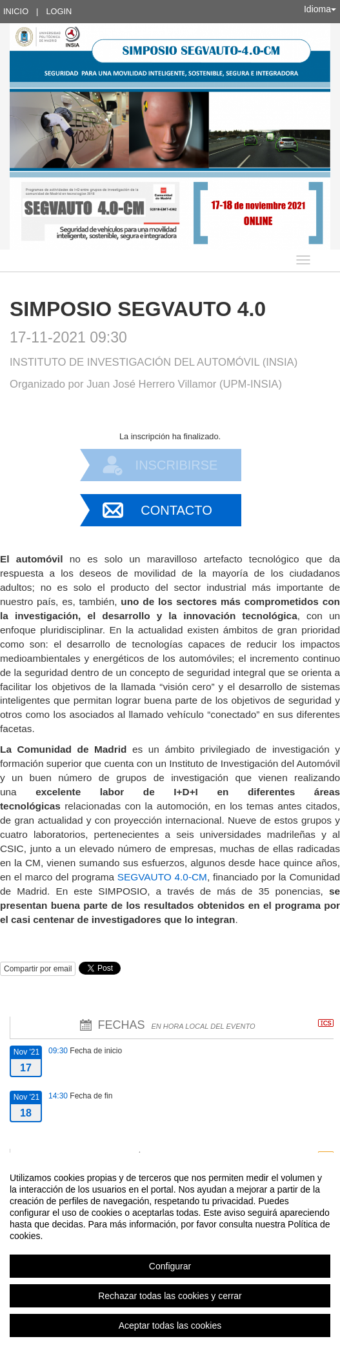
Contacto (176, 510)
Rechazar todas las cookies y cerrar (170, 1296)
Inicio (15, 11)
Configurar (170, 1266)
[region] (170, 1251)
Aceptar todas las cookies (170, 1325)
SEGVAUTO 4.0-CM (162, 876)
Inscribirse (176, 465)
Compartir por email (38, 968)
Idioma (320, 9)
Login (59, 11)
